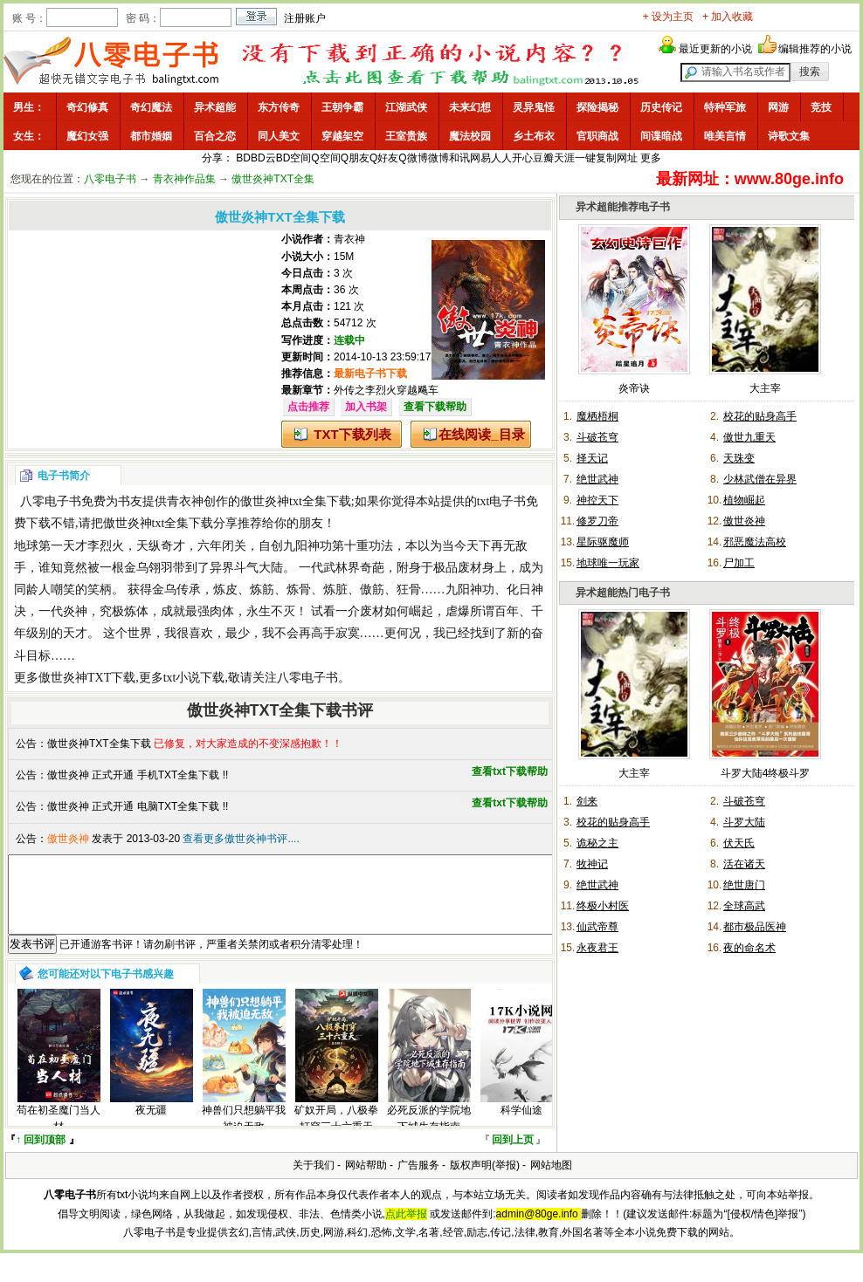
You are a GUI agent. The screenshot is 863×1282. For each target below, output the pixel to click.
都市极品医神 (754, 927)
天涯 (564, 158)
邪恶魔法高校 (754, 542)
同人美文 (279, 136)
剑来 (586, 801)
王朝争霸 (342, 107)
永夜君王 (597, 948)
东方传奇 (279, 107)
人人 (501, 158)
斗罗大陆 (744, 822)
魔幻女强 (87, 136)
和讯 (459, 158)
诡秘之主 (597, 843)
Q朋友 (355, 158)
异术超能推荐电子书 (623, 207)
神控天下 (597, 500)
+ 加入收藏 (727, 16)
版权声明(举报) (485, 1181)
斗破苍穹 (597, 437)
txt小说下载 (194, 677)
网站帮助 (366, 1181)
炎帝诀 (634, 388)
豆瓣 (543, 158)
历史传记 (661, 107)
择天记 (592, 458)
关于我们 (314, 1181)
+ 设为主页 (668, 16)
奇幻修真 (87, 107)
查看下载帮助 (435, 407)
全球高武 (744, 906)
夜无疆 (151, 1126)
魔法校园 (470, 136)
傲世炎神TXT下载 (86, 677)
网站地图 (551, 1181)
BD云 (263, 158)
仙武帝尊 (597, 927)
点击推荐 (308, 407)
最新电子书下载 (370, 373)
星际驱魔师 (602, 542)
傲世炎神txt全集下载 (295, 501)
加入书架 (366, 407)
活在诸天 (744, 864)
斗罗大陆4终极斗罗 (766, 773)
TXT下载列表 (352, 434)
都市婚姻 (151, 136)
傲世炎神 (744, 521)
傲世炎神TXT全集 (272, 179)
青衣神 (349, 239)
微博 (438, 158)
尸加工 (739, 563)
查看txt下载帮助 (510, 771)
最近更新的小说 (715, 49)
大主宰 (765, 388)
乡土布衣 (534, 136)
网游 (778, 107)
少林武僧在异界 (760, 479)
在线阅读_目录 (481, 434)
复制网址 (617, 158)
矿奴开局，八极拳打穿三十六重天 (336, 1134)
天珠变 (739, 458)
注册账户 (305, 18)
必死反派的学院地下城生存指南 (429, 1134)
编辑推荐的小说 (815, 49)
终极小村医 (602, 906)
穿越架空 (342, 136)
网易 (480, 158)
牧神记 (592, 864)
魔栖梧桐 (597, 416)
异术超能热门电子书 (623, 592)
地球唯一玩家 (607, 563)
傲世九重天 (749, 437)
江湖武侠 (406, 107)
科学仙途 (521, 1126)
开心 (522, 158)
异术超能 (215, 107)
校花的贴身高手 (760, 416)
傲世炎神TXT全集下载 (99, 743)
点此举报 (406, 1230)
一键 (585, 158)
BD (243, 158)
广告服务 (418, 1181)
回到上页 (513, 1155)
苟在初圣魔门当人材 (58, 1134)
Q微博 (412, 158)
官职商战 (597, 136)
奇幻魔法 (151, 107)
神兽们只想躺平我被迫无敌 (244, 1134)
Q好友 (383, 158)
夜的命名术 (749, 948)
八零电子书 (110, 179)
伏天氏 (739, 843)
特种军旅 (725, 107)
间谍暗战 (661, 136)
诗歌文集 (789, 136)
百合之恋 (215, 136)
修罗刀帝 (597, 521)
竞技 (821, 107)
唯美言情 (725, 136)
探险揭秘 (597, 107)
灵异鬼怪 (534, 107)
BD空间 (294, 158)
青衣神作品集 (184, 179)
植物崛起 (744, 500)
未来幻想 (470, 107)
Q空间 (325, 158)
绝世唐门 (744, 885)
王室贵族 (406, 136)
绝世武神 (597, 479)
